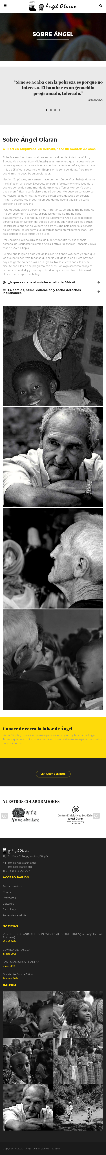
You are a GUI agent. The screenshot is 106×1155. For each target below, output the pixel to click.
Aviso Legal (10, 909)
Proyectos (9, 898)
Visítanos (8, 903)
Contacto (8, 892)
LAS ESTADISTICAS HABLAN (21, 962)
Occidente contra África (18, 974)
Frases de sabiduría (14, 915)
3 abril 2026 (9, 966)
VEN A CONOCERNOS (53, 774)
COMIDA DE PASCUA (16, 949)
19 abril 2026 (9, 941)
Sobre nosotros (12, 886)
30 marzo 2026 (10, 978)
